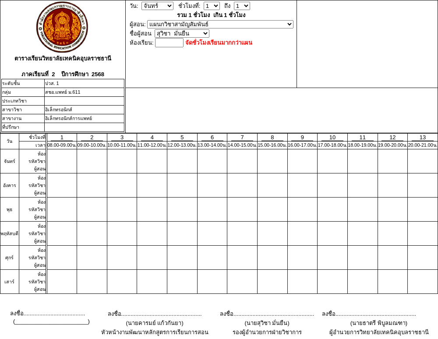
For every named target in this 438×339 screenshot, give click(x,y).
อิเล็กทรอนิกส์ (58, 109)
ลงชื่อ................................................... (155, 314)
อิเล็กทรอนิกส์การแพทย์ (68, 118)
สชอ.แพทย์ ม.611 (63, 92)
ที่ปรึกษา (10, 127)
